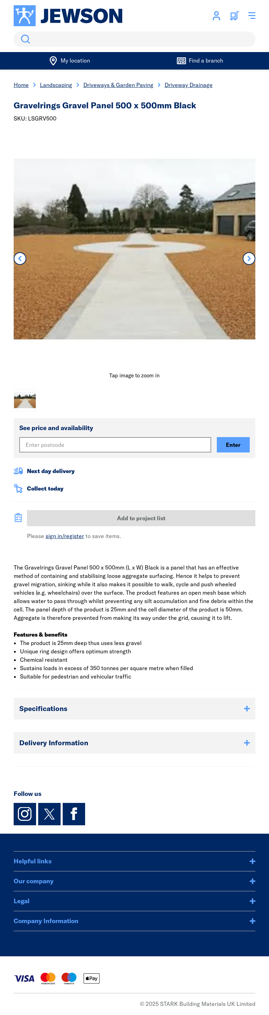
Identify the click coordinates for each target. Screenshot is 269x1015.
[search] (134, 39)
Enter (233, 444)
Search (24, 39)
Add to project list (141, 518)
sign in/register (65, 535)
